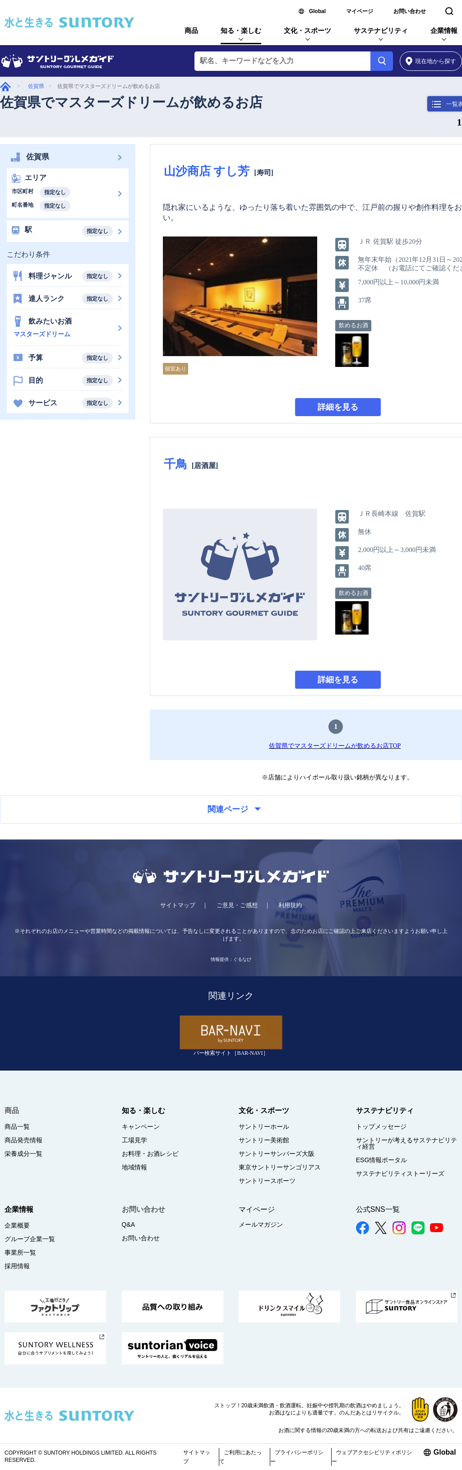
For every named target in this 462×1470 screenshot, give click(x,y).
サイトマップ (177, 905)
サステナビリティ (381, 30)
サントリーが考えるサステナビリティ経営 (406, 1143)
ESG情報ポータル (381, 1160)
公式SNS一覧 (378, 1209)
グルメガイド (5, 86)
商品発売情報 (23, 1140)
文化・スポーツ (307, 30)
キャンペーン (141, 1126)
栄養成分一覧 (23, 1153)
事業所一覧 (20, 1252)
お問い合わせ (409, 11)
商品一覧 (17, 1126)
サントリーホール (264, 1126)
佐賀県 (36, 86)
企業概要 (17, 1225)
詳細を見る (338, 407)
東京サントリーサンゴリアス (280, 1167)
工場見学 (134, 1140)
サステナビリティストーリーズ (400, 1173)
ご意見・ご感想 (237, 905)
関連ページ (234, 809)
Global (317, 11)
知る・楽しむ (241, 30)
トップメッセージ (381, 1126)
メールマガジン (261, 1224)
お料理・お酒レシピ (150, 1153)
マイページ (359, 11)
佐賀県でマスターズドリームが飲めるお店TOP (335, 745)
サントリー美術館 (264, 1140)
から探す (431, 61)
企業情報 (443, 30)
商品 (191, 30)
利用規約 (290, 905)
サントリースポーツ (267, 1180)
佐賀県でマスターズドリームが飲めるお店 (131, 102)
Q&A (128, 1224)
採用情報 (17, 1266)
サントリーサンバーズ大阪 (276, 1153)
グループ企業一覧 (30, 1239)
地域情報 (134, 1167)
